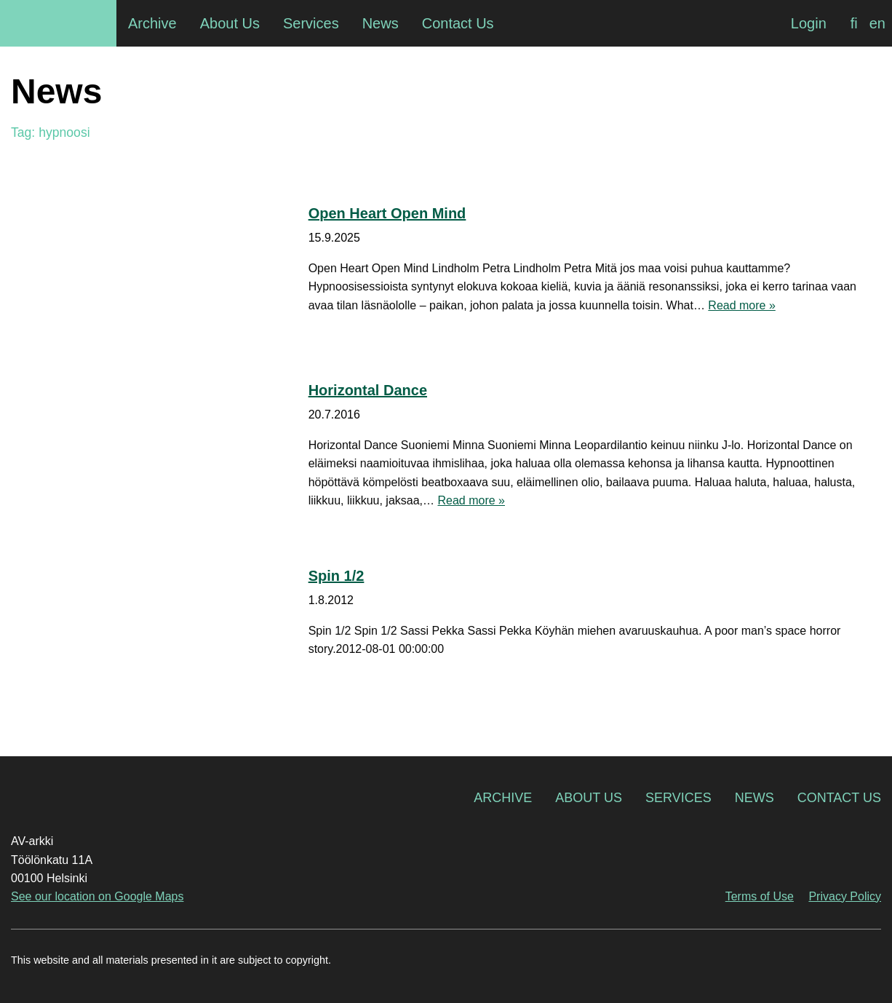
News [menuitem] (380, 23)
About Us (588, 797)
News (754, 797)
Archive (503, 797)
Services (678, 797)
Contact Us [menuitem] (458, 23)
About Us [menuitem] (230, 23)
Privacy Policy (844, 896)
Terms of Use (759, 896)
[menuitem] (854, 23)
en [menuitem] (877, 23)
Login (809, 23)
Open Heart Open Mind (387, 213)
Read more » (742, 305)
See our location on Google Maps (97, 896)
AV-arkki (58, 23)
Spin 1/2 (336, 576)
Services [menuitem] (311, 23)
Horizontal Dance (367, 390)
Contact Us (839, 797)
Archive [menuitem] (152, 23)
